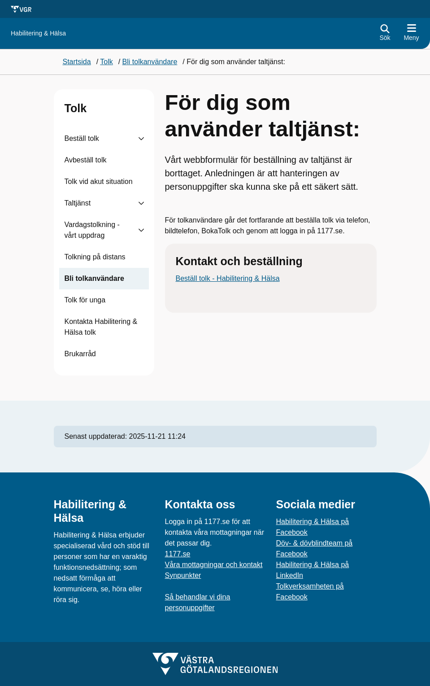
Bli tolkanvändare (94, 278)
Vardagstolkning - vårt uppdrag (92, 230)
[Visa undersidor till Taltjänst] (141, 203)
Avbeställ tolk (86, 160)
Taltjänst (78, 203)
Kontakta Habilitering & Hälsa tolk (101, 327)
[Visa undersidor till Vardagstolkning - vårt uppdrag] (141, 230)
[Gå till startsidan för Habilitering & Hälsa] (38, 33)
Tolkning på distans (95, 257)
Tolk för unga (85, 300)
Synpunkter (183, 575)
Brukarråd (80, 354)
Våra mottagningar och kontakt (214, 564)
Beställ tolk (82, 138)
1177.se (178, 554)
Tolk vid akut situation (99, 181)
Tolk (76, 108)
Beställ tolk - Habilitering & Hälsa (228, 278)
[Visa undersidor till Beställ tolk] (141, 138)
